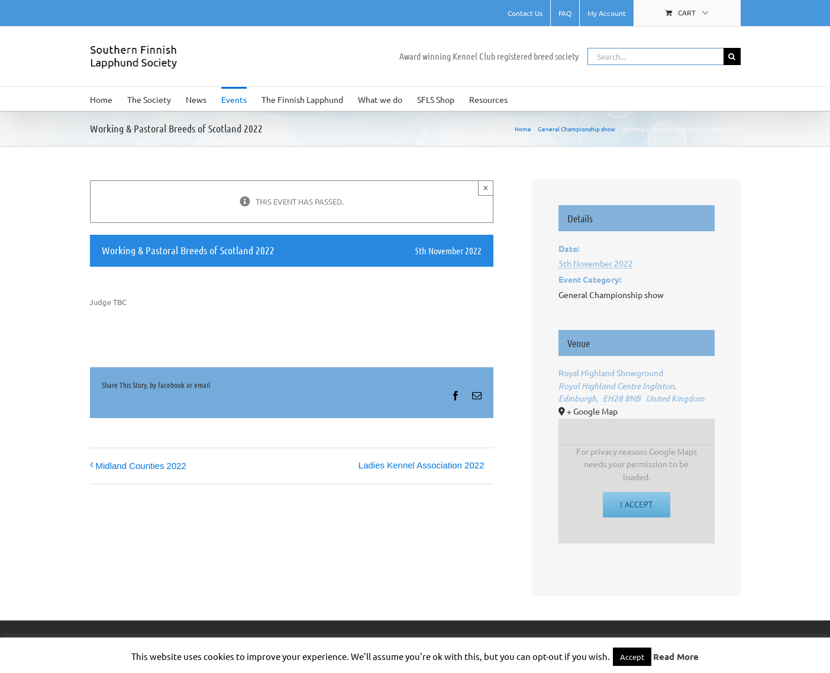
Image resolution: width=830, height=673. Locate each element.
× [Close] (486, 188)
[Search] (732, 56)
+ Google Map (592, 411)
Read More (676, 656)
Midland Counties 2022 (141, 466)
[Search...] (655, 56)
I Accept (636, 504)
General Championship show (611, 294)
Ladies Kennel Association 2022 (422, 465)
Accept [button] (632, 657)
